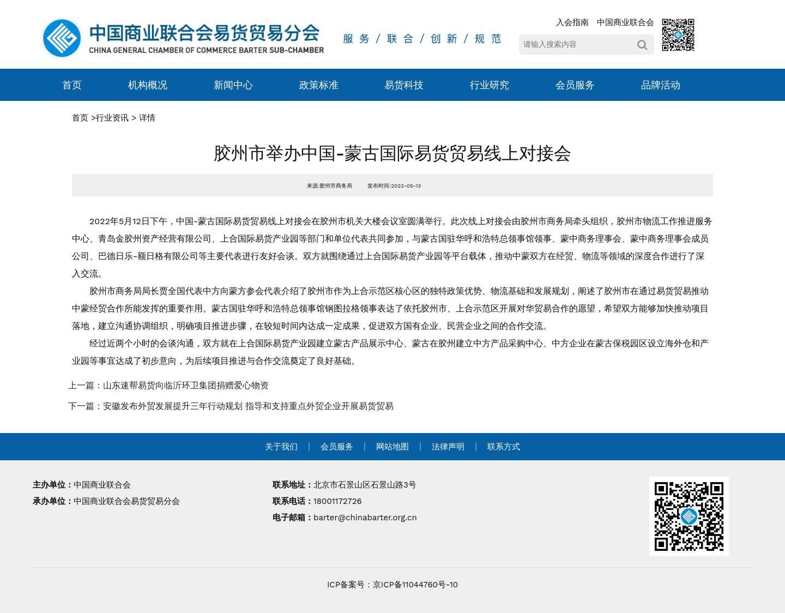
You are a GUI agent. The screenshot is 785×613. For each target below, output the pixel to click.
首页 (72, 85)
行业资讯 (112, 118)
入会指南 (572, 22)
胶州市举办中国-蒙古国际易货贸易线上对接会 (392, 153)
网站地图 (392, 447)
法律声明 (448, 447)
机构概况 (147, 85)
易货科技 (404, 85)
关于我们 (281, 447)
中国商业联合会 (625, 22)
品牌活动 (660, 85)
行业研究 (489, 85)
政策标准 (319, 85)
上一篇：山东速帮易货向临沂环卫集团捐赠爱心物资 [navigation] (168, 385)
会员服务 (575, 85)
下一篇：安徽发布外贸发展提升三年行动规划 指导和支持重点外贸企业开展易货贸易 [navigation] (231, 406)
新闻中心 (233, 85)
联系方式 (503, 447)
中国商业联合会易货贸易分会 (127, 501)
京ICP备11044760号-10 (415, 585)
